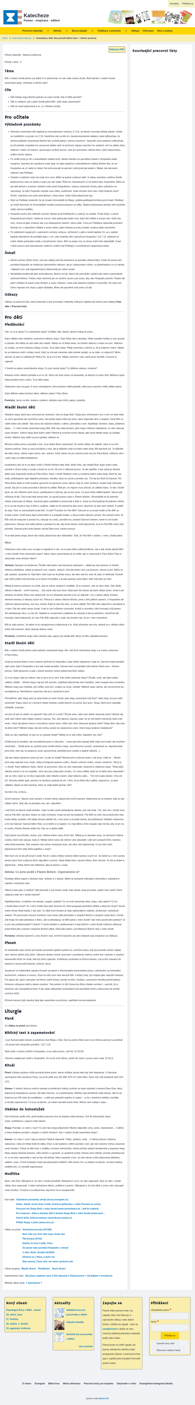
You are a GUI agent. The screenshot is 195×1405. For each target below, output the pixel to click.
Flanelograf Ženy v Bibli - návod (23, 1310)
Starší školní (58, 1268)
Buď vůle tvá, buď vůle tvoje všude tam (43, 1234)
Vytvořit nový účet (166, 1343)
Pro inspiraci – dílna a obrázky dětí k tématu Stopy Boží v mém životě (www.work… (60, 1213)
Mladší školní (28, 1268)
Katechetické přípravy (21, 38)
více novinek (86, 1346)
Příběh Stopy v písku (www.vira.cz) (35, 1222)
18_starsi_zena (14, 1314)
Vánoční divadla (75, 1322)
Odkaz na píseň (13, 1229)
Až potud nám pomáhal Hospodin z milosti (45, 1248)
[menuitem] (174, 3)
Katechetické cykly (14, 1276)
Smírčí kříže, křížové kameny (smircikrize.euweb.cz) (44, 1218)
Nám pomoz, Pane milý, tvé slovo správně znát (47, 1261)
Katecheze (36, 15)
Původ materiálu (13, 55)
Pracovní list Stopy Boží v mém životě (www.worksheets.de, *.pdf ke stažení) (57, 1208)
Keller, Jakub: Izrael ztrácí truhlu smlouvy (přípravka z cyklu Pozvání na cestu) (58, 1204)
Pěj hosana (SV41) (32, 1238)
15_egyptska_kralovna (18, 1328)
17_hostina (12, 1319)
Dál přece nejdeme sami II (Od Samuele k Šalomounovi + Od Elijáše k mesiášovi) (68, 1276)
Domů (5, 38)
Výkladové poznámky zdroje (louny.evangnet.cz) (42, 1199)
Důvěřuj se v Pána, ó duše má (38, 1257)
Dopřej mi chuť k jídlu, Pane (37, 1243)
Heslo (154, 1322)
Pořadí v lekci (11, 62)
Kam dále (9, 1199)
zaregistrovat (109, 1329)
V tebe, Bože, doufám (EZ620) (38, 1252)
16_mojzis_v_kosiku (17, 1324)
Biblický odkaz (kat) (14, 1283)
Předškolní (44, 1268)
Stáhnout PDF (117, 49)
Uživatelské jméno (160, 1310)
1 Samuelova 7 (34, 1283)
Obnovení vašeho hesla (168, 1350)
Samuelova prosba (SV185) (37, 1229)
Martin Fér (104, 1398)
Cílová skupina (12, 1268)
